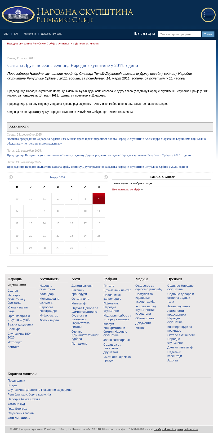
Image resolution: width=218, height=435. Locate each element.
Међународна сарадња (49, 300)
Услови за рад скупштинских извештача (145, 310)
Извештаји (79, 303)
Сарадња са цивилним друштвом (112, 348)
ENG (6, 33)
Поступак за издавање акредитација (145, 297)
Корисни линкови (22, 374)
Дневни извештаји (180, 347)
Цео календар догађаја (126, 189)
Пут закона (79, 343)
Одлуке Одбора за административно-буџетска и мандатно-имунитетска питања (84, 317)
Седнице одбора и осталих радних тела (180, 297)
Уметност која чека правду (117, 358)
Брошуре (14, 329)
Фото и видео (49, 320)
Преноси (174, 279)
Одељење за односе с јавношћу (148, 287)
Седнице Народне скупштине (180, 287)
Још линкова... (19, 418)
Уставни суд (16, 404)
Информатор (49, 315)
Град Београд (17, 408)
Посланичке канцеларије (112, 296)
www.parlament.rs (188, 429)
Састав (13, 290)
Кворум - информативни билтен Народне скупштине (115, 329)
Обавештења (145, 318)
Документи (143, 323)
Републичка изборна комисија (29, 394)
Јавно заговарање (116, 340)
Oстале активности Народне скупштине (181, 338)
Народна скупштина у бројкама (16, 299)
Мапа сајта (30, 33)
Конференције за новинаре (179, 328)
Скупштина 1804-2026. (20, 335)
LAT (16, 33)
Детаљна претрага (51, 33)
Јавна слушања (178, 306)
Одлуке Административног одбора (84, 335)
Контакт (13, 347)
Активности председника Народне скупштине (176, 316)
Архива (172, 360)
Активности (65, 43)
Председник (16, 380)
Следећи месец (106, 177)
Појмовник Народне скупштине (111, 307)
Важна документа (20, 324)
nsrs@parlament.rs (165, 429)
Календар (47, 294)
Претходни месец (11, 177)
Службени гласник (21, 413)
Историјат (15, 342)
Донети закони (82, 285)
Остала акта (80, 298)
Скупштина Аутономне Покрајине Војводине (39, 389)
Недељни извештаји (174, 354)
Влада (12, 385)
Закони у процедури (79, 292)
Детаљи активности (87, 43)
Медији (141, 279)
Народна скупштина (17, 281)
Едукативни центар (117, 290)
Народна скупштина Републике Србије (31, 43)
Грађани (110, 279)
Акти (75, 279)
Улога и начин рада (18, 309)
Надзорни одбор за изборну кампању (117, 317)
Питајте (108, 285)
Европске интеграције (48, 309)
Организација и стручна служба (19, 317)
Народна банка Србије (24, 399)
